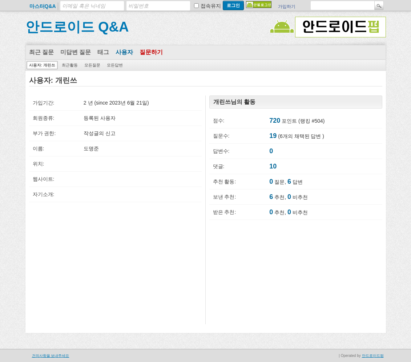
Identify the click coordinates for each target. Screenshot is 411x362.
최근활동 (70, 65)
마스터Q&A (42, 6)
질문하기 (151, 52)
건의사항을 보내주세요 (50, 356)
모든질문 (92, 65)
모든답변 (115, 65)
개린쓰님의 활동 (234, 102)
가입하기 (286, 6)
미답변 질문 (75, 52)
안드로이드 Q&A (77, 26)
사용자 (124, 52)
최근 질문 (41, 52)
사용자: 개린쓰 (42, 65)
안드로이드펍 (373, 356)
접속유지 (211, 5)
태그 (103, 52)
